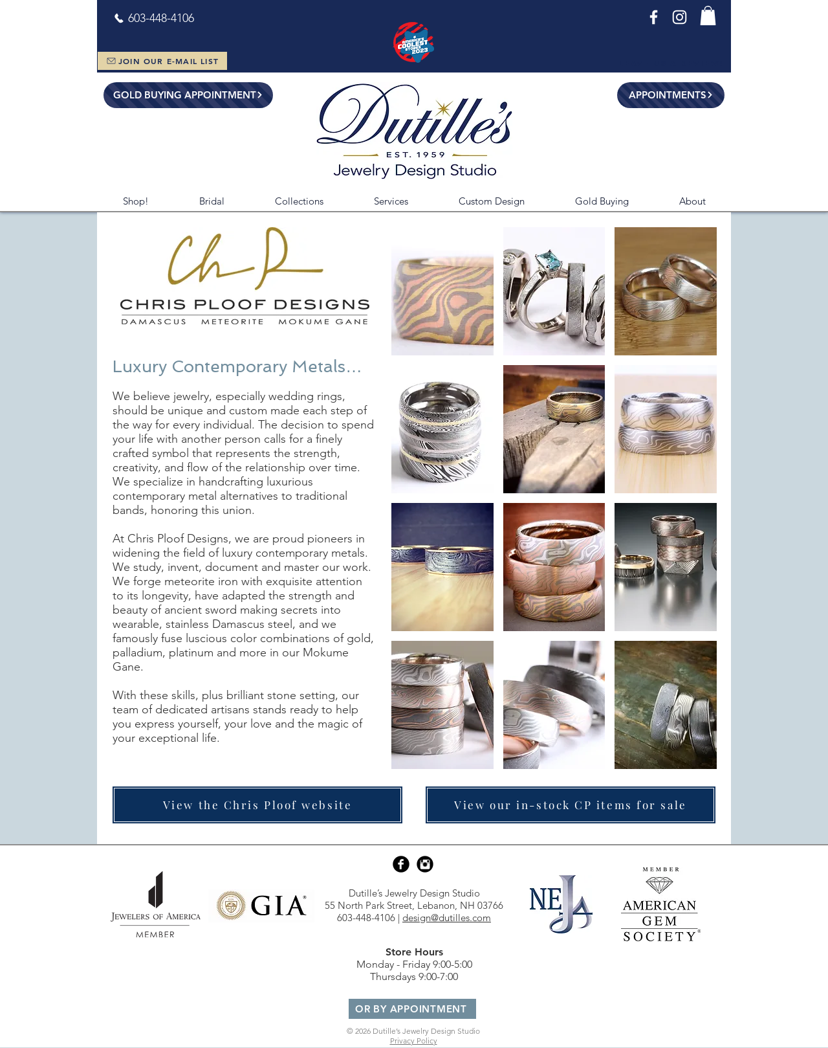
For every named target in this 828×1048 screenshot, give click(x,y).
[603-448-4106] (153, 18)
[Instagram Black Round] (425, 864)
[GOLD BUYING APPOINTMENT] (188, 95)
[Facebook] (653, 17)
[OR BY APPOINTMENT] (412, 1009)
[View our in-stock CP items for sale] (570, 805)
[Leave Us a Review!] (671, 63)
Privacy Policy (413, 1040)
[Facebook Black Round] (401, 864)
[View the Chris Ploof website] (257, 805)
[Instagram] (679, 17)
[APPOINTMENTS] (670, 95)
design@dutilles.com (446, 917)
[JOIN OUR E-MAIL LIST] (162, 61)
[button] (708, 15)
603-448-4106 (366, 917)
